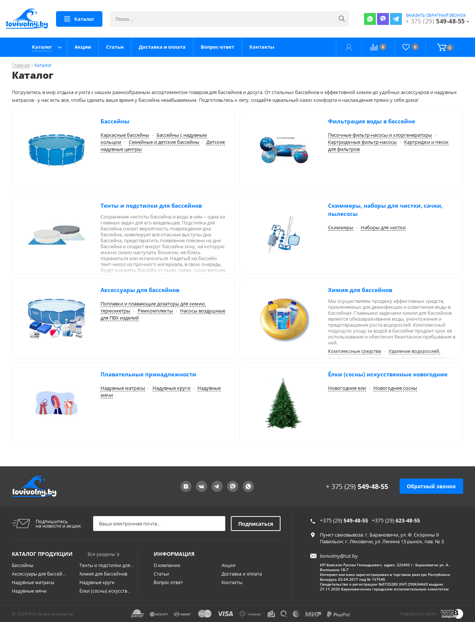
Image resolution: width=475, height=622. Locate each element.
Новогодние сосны (395, 388)
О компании (167, 565)
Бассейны (115, 121)
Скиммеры (340, 227)
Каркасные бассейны (125, 135)
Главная (21, 65)
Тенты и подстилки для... (106, 565)
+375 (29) (344, 520)
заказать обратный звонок (436, 15)
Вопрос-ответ (217, 46)
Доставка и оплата (162, 46)
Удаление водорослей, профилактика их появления (384, 355)
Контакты (261, 46)
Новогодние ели (347, 388)
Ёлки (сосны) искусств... (105, 591)
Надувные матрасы (123, 388)
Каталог (42, 46)
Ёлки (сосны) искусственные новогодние (388, 374)
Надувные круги (171, 388)
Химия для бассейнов (360, 290)
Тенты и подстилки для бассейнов (151, 205)
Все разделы (103, 554)
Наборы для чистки (383, 227)
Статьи (115, 46)
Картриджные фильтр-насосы (362, 142)
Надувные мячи (29, 591)
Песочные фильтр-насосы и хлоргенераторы (380, 135)
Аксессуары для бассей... (39, 573)
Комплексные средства (354, 351)
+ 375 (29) (357, 486)
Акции (83, 46)
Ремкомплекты (155, 310)
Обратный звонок (431, 486)
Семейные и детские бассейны (164, 142)
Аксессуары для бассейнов (140, 290)
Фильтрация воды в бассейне (371, 121)
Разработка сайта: (418, 613)
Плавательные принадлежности (148, 374)
